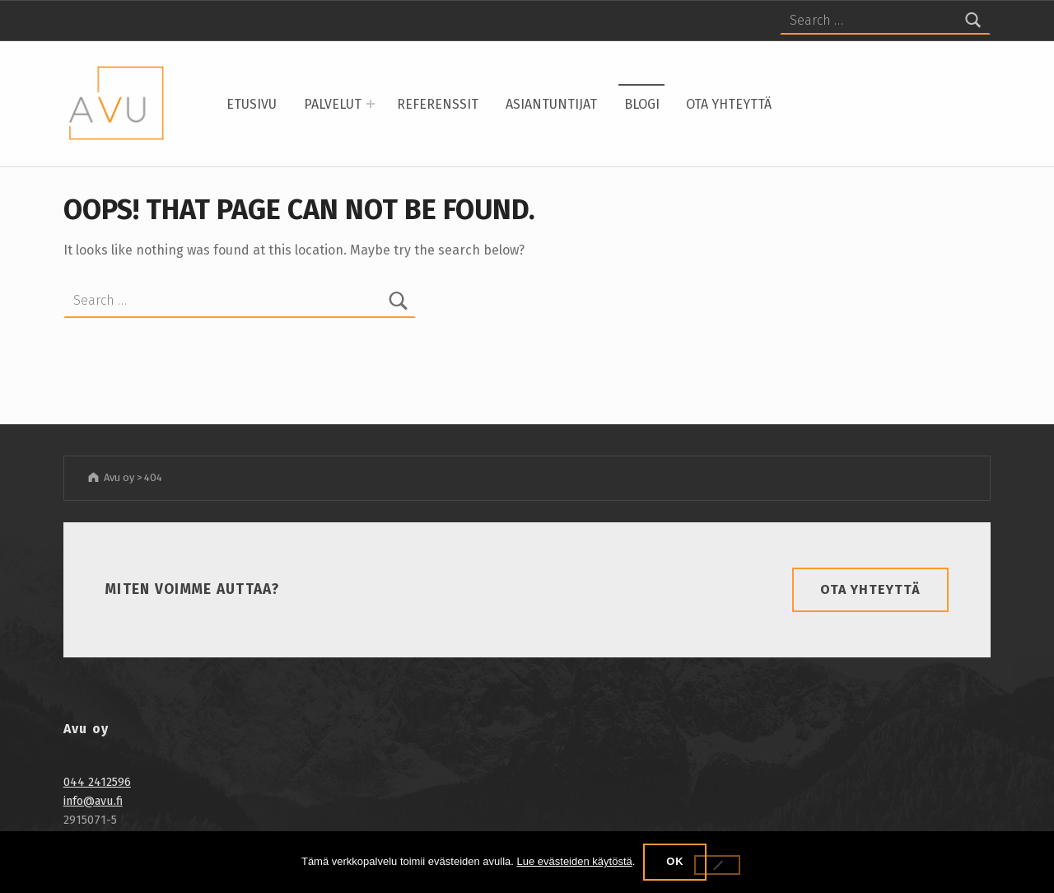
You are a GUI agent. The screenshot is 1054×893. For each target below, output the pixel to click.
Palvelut (332, 104)
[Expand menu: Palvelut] (370, 104)
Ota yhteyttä (729, 104)
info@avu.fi (93, 800)
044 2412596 (97, 781)
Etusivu (251, 104)
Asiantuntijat (551, 104)
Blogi (642, 104)
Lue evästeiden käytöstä (574, 861)
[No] (717, 865)
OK (674, 861)
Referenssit (437, 104)
